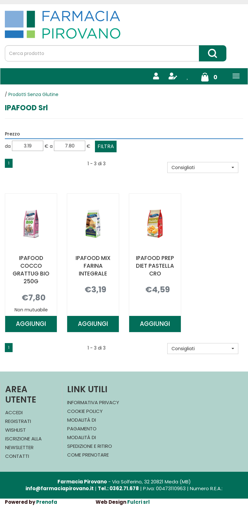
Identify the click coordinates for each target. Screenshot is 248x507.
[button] (202, 167)
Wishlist (15, 429)
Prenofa (46, 502)
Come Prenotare (88, 454)
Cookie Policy (85, 411)
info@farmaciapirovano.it (60, 488)
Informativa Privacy (93, 402)
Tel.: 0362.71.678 (118, 488)
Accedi (14, 412)
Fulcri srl (138, 502)
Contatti (17, 456)
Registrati (18, 421)
